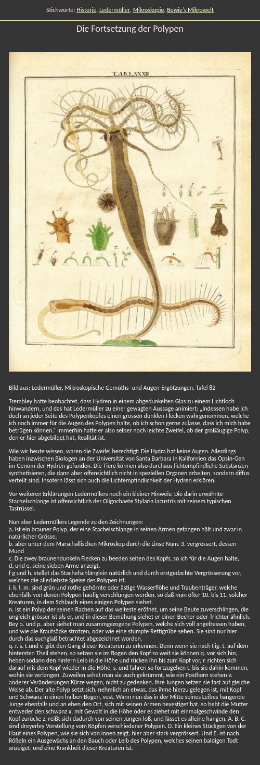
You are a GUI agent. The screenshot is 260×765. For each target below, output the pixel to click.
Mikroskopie (148, 10)
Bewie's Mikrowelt (190, 10)
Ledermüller (114, 10)
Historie (86, 10)
